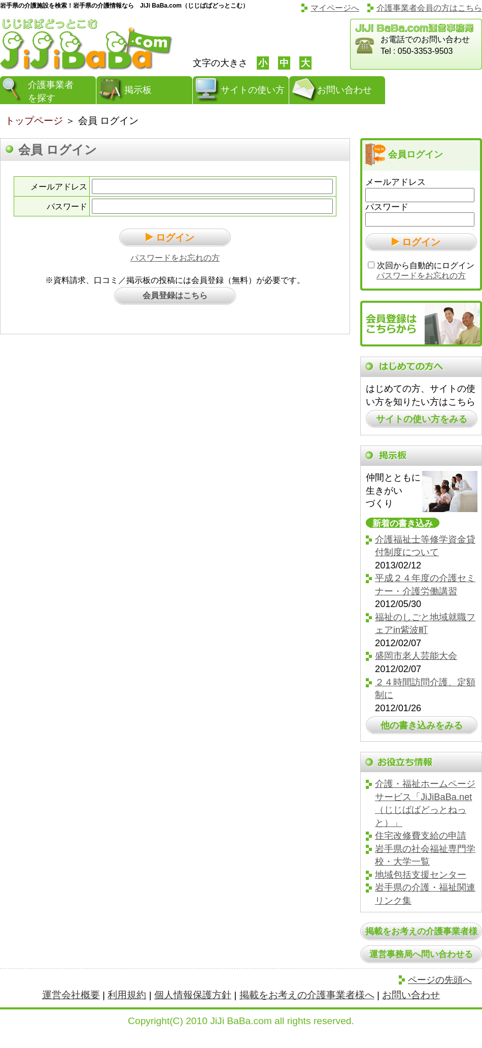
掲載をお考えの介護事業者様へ (306, 995)
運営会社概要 (71, 995)
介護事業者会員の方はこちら (429, 8)
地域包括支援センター (420, 874)
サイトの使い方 (253, 90)
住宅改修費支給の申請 (420, 835)
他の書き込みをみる (422, 725)
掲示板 (138, 90)
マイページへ (335, 8)
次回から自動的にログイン (425, 265)
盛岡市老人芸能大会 (416, 655)
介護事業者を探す (51, 91)
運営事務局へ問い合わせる (421, 954)
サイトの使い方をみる (421, 419)
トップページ (34, 120)
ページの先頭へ (440, 980)
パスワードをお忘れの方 (175, 257)
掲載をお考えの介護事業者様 (421, 931)
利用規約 (127, 995)
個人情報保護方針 (192, 995)
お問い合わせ (344, 90)
